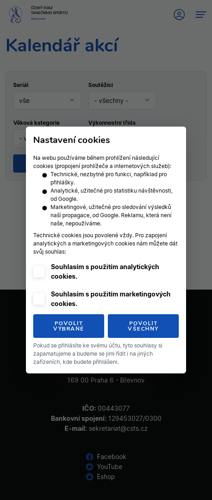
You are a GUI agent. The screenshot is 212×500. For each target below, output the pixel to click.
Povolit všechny (143, 326)
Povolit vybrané (68, 326)
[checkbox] (39, 271)
